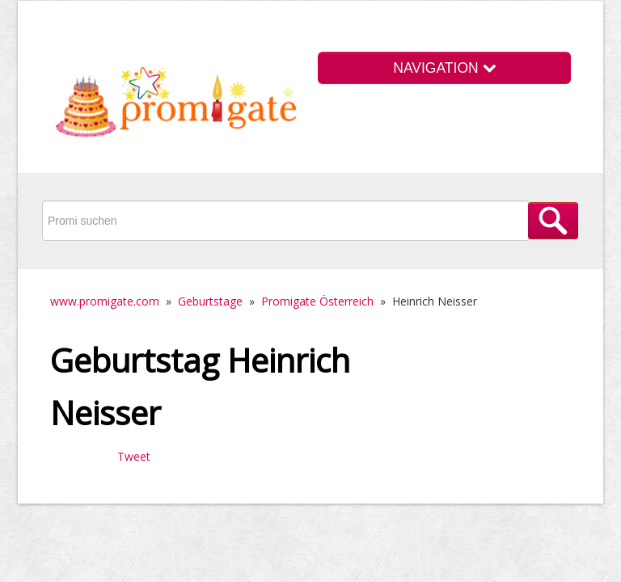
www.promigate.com (104, 301)
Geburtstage (210, 301)
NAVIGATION (444, 68)
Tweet (133, 456)
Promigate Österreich (317, 301)
